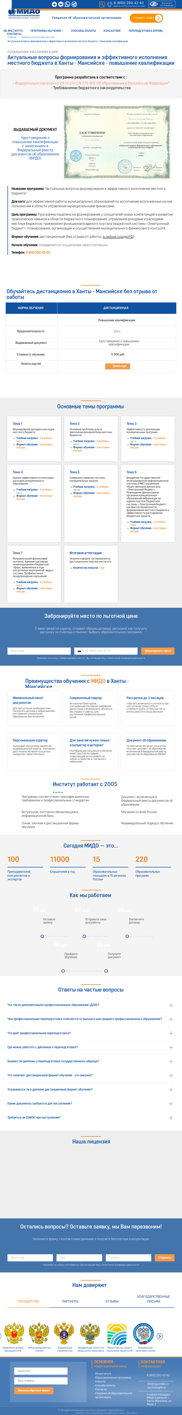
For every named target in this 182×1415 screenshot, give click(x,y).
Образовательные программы (113, 1377)
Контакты (14, 34)
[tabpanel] (91, 1332)
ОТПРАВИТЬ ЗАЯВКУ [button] (143, 18)
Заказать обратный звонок (34, 1390)
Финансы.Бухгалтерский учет (38, 37)
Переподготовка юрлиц (146, 31)
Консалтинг (112, 31)
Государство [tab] (28, 1301)
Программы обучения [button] (46, 31)
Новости (100, 1381)
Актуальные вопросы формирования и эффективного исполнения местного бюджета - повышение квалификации (67, 41)
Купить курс (120, 366)
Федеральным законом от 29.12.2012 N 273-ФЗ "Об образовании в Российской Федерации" (92, 84)
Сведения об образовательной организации (86, 18)
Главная (11, 37)
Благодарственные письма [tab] (153, 1299)
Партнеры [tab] (70, 1301)
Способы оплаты (83, 31)
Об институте (13, 31)
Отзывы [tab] (112, 1301)
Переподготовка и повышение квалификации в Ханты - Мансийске (106, 1413)
